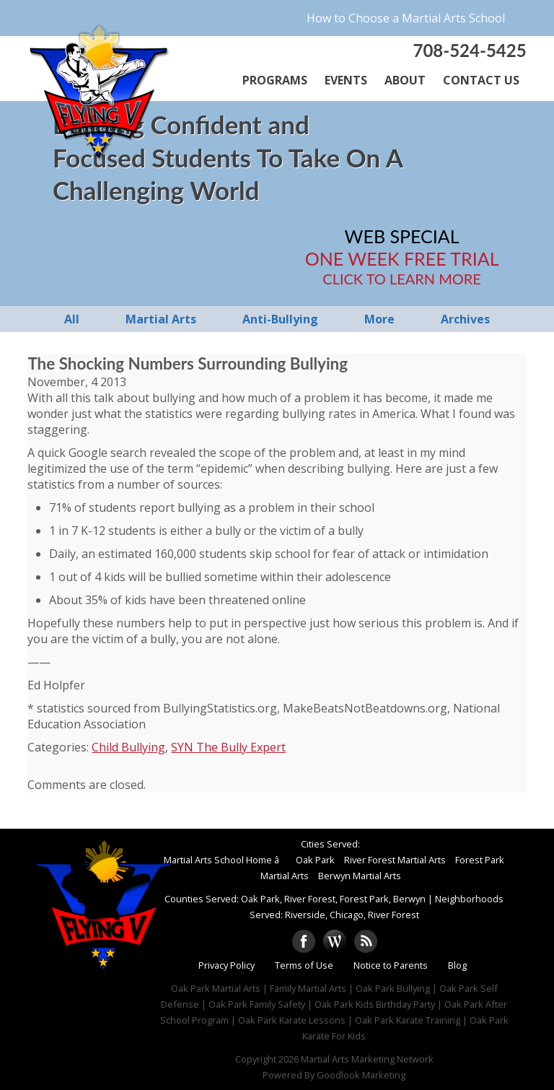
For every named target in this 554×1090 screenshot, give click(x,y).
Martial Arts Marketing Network (367, 1058)
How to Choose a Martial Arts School (406, 18)
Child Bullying (128, 747)
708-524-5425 (469, 50)
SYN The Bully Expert (228, 747)
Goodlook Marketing (361, 1074)
